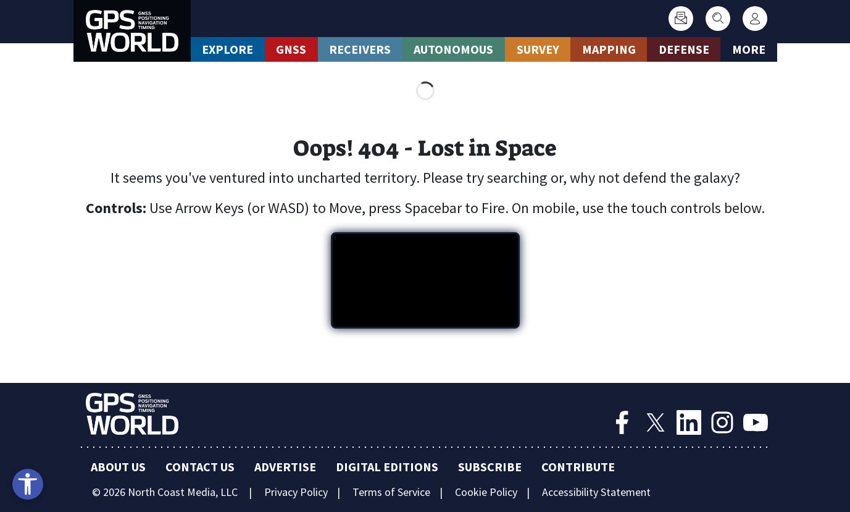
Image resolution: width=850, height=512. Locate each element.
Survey (538, 49)
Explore (227, 49)
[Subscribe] (681, 18)
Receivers (360, 49)
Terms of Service (391, 492)
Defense (684, 49)
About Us (118, 466)
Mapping (609, 49)
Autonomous (453, 49)
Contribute (578, 466)
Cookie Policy (486, 492)
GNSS (291, 49)
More (748, 49)
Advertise (285, 466)
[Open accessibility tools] (27, 484)
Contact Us (200, 466)
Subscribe (490, 466)
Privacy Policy (296, 492)
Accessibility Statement (596, 492)
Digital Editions (387, 466)
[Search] (718, 18)
